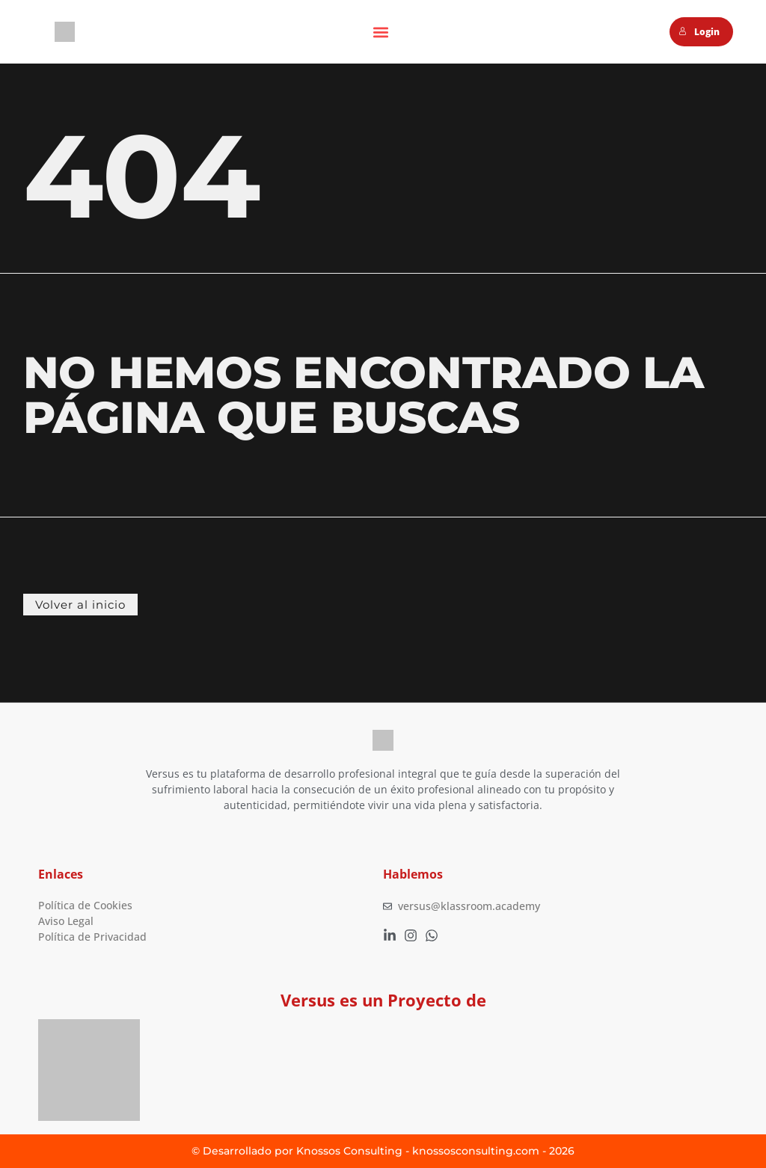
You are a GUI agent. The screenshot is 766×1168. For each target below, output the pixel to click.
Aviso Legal (66, 922)
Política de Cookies (85, 906)
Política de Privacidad (92, 937)
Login (699, 31)
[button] (380, 31)
